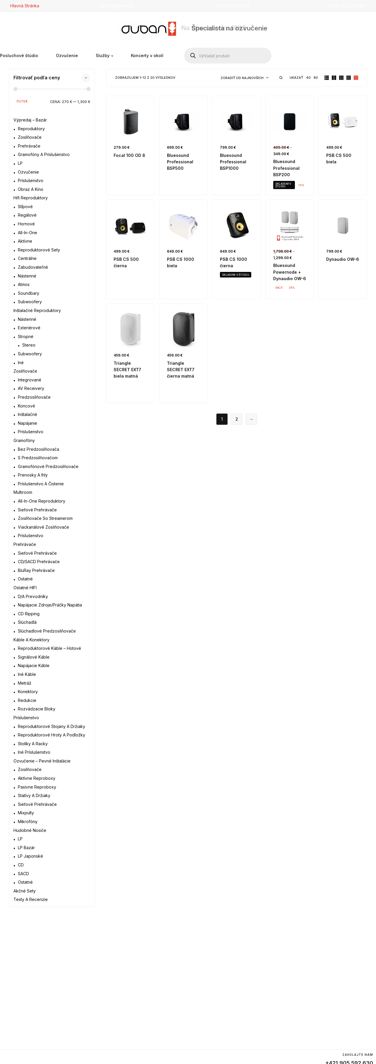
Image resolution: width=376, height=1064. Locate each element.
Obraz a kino (30, 189)
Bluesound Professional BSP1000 (233, 162)
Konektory (28, 691)
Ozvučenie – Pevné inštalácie (42, 760)
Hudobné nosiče (29, 830)
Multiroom (22, 492)
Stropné (25, 336)
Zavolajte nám (357, 1054)
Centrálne (27, 258)
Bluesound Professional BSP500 (180, 162)
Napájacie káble (33, 665)
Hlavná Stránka (24, 5)
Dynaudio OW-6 (342, 259)
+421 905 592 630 (232, 5)
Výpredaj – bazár (30, 119)
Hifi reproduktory (30, 197)
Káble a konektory (31, 639)
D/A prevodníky (33, 596)
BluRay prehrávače (36, 570)
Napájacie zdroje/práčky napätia (50, 604)
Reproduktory (31, 128)
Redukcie (27, 700)
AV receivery (31, 388)
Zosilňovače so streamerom (45, 518)
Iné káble (27, 674)
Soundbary (28, 293)
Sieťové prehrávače (37, 509)
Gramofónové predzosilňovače (48, 466)
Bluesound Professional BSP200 (286, 168)
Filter (22, 101)
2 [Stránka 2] (236, 419)
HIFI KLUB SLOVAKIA (346, 5)
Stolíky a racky (33, 743)
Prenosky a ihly (33, 474)
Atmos (24, 284)
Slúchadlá (27, 622)
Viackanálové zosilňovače (43, 527)
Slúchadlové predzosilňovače (47, 630)
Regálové (27, 215)
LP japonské (30, 856)
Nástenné (27, 275)
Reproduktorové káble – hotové (49, 648)
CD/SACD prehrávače (39, 561)
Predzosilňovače (34, 397)
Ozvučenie (67, 56)
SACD (23, 873)
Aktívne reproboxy (36, 778)
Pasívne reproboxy (37, 786)
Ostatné (25, 578)
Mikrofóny (27, 821)
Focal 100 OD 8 (129, 155)
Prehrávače (29, 145)
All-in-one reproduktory (41, 500)
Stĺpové (25, 206)
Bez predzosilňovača (38, 449)
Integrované (29, 379)
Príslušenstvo (30, 180)
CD (21, 864)
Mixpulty (26, 812)
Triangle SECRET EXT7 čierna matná (180, 370)
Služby (104, 56)
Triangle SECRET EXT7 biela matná (127, 370)
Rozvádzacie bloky (36, 708)
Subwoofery (30, 301)
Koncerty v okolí (147, 56)
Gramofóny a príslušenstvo (44, 154)
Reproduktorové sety (39, 249)
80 (316, 78)
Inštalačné (27, 414)
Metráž (24, 683)
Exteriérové (29, 327)
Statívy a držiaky (34, 795)
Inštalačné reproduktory (37, 310)
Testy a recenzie (30, 899)
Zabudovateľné (33, 267)
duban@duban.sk (116, 5)
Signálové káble (33, 656)
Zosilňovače (30, 137)
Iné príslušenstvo (34, 752)
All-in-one (27, 232)
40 (308, 78)
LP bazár (26, 847)
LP (20, 163)
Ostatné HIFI (25, 587)
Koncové (26, 405)
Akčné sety (24, 890)
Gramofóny (24, 440)
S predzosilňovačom (38, 457)
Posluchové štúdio (19, 56)
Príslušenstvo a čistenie (41, 483)
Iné (21, 362)
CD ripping (29, 613)
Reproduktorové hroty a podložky (51, 734)
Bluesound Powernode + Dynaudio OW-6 (289, 272)
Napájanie (27, 423)
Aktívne (25, 241)
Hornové (26, 223)
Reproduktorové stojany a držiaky (51, 726)
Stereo (28, 344)
